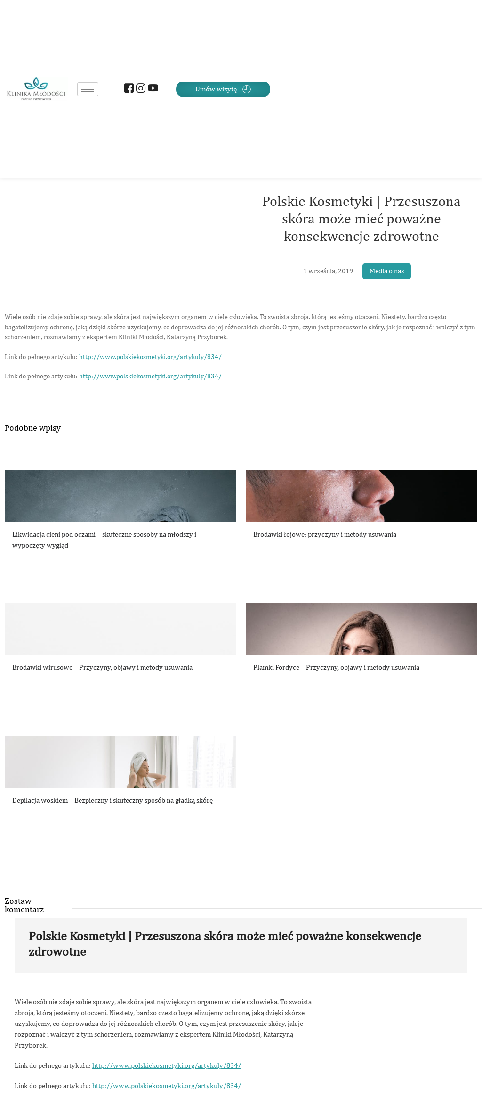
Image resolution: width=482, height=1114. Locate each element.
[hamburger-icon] (87, 89)
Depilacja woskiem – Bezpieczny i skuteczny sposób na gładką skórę (112, 800)
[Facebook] (127, 89)
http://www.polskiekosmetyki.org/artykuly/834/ (150, 356)
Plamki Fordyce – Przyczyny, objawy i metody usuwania (336, 667)
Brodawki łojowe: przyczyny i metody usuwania (324, 534)
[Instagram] (139, 89)
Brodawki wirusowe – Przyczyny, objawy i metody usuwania (102, 667)
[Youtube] (151, 89)
